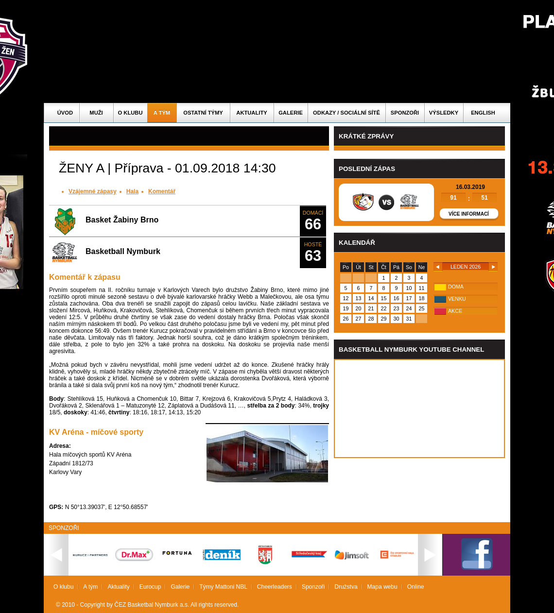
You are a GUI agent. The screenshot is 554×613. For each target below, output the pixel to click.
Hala (132, 191)
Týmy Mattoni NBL (223, 586)
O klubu (130, 113)
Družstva (345, 586)
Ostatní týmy (203, 113)
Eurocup (150, 586)
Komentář (161, 191)
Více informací (469, 214)
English (483, 113)
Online (415, 586)
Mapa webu (382, 586)
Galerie (290, 113)
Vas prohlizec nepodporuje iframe (419, 408)
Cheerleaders (274, 586)
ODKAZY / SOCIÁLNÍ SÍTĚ (346, 113)
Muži (96, 113)
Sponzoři (405, 113)
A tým (162, 113)
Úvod (65, 113)
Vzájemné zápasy (93, 191)
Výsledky (443, 113)
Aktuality (251, 113)
